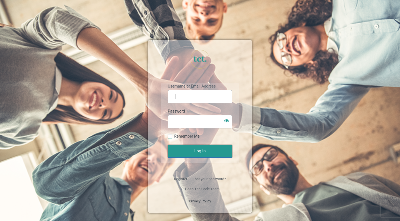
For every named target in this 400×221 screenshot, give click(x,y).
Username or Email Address (192, 86)
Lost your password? (209, 179)
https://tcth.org (200, 59)
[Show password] (226, 120)
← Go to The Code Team (200, 189)
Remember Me (186, 136)
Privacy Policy (200, 201)
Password (176, 111)
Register (181, 179)
